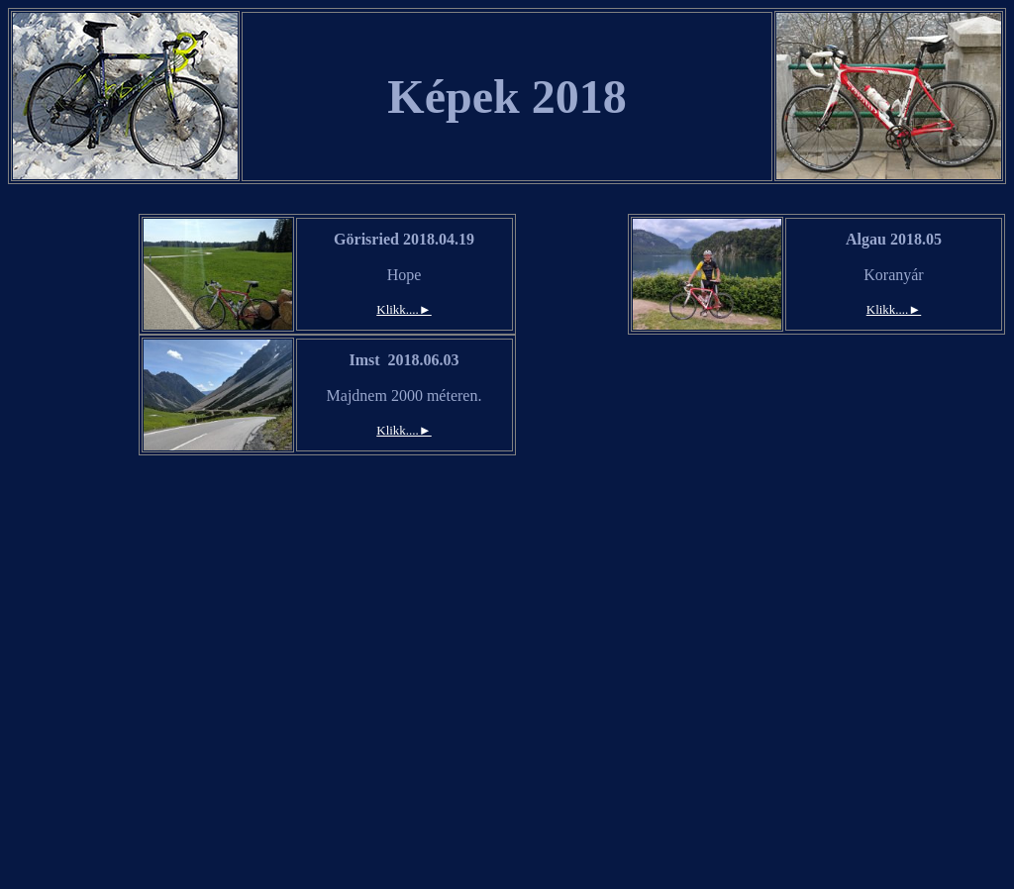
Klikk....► (403, 309)
